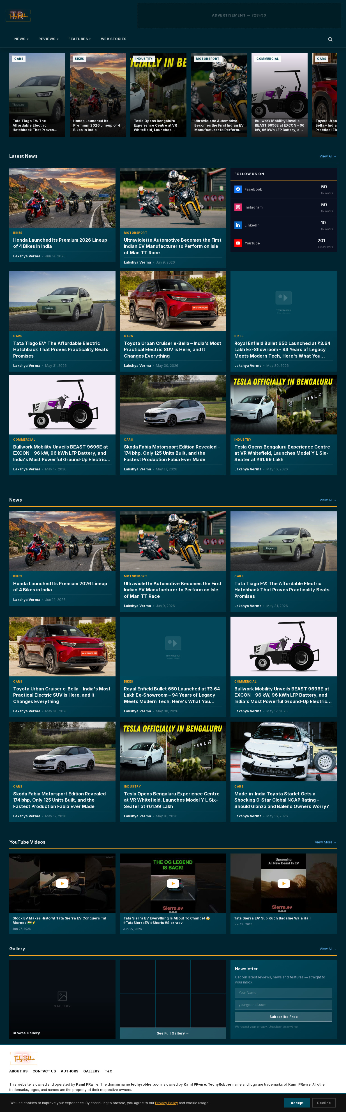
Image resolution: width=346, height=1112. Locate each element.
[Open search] (330, 39)
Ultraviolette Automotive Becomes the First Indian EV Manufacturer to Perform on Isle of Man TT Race (173, 246)
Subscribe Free (283, 1017)
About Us (18, 1071)
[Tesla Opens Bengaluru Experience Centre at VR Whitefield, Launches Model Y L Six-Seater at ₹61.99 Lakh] (158, 95)
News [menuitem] (21, 39)
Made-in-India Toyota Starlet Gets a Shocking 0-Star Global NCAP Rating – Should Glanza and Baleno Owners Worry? (281, 800)
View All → (328, 156)
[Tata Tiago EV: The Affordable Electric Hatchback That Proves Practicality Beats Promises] (37, 95)
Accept (297, 1103)
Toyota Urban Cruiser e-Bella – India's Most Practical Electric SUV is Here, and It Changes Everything (172, 349)
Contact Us (44, 1071)
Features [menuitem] (79, 39)
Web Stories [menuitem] (113, 39)
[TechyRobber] (18, 15)
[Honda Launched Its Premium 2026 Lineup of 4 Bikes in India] (98, 95)
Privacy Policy (166, 1103)
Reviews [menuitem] (48, 39)
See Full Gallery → (173, 1033)
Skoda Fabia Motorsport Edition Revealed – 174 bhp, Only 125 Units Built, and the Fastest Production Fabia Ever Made (172, 453)
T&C (108, 1071)
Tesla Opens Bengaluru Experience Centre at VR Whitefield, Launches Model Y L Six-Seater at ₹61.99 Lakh (282, 453)
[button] (62, 898)
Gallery (91, 1071)
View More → (326, 842)
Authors (69, 1071)
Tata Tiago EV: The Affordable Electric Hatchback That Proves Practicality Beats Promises (60, 349)
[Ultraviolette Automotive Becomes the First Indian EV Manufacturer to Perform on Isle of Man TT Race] (219, 95)
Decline (324, 1103)
